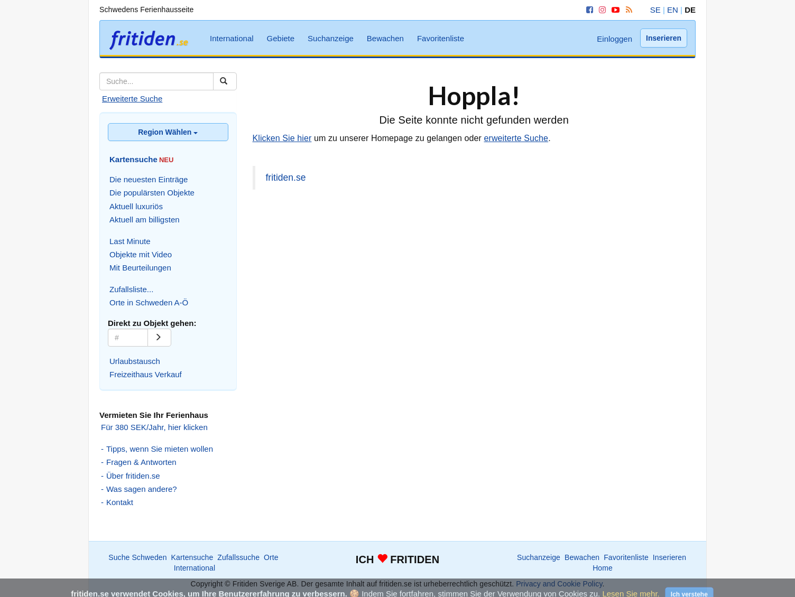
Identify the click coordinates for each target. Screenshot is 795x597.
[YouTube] (614, 9)
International (232, 38)
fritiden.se (286, 177)
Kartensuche (192, 557)
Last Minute (130, 241)
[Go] (159, 338)
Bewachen (385, 38)
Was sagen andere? (141, 488)
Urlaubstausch (134, 361)
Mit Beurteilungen (140, 267)
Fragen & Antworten (141, 462)
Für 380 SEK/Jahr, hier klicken (154, 427)
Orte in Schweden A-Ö (148, 302)
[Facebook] (588, 9)
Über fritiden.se (133, 475)
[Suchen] (225, 81)
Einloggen (614, 38)
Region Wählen (168, 132)
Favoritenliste (440, 38)
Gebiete (281, 38)
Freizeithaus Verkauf (145, 374)
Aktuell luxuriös (136, 206)
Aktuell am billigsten (144, 219)
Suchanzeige (331, 38)
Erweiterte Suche (132, 98)
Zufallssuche (238, 557)
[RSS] (627, 9)
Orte (271, 557)
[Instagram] (600, 9)
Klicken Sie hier (282, 138)
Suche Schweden (137, 557)
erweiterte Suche (516, 138)
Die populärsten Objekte (152, 192)
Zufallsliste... (131, 289)
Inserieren (663, 38)
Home (603, 568)
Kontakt (119, 502)
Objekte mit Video (140, 254)
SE (655, 9)
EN (672, 9)
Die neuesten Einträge (148, 179)
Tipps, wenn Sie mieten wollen (159, 448)
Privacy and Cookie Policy (559, 584)
